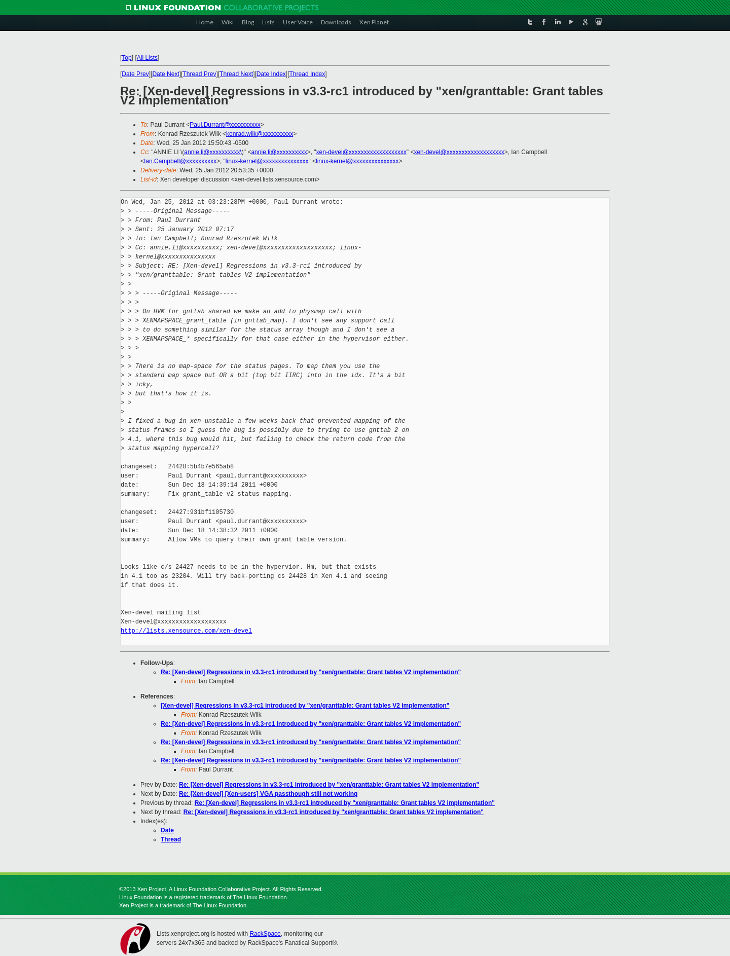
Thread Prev (199, 74)
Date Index (271, 74)
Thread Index (307, 74)
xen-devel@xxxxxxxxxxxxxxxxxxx (361, 152)
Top (126, 57)
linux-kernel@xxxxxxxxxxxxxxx (267, 161)
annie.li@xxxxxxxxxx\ (213, 152)
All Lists (147, 57)
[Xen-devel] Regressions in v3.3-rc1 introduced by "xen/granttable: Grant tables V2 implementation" (305, 705)
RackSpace (264, 933)
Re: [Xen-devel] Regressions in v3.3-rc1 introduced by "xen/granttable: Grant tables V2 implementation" (311, 672)
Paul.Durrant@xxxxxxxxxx (225, 124)
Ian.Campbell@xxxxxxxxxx (180, 161)
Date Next (165, 74)
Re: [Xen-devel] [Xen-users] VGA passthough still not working (268, 793)
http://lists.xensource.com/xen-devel (186, 631)
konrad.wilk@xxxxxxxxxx (259, 133)
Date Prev (135, 74)
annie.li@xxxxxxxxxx (279, 152)
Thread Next (236, 74)
